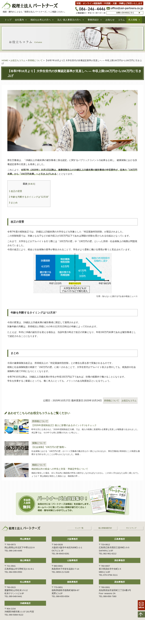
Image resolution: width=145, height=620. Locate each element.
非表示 (31, 184)
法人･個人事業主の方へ (69, 21)
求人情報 (132, 21)
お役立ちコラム (17, 60)
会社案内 (19, 21)
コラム (121, 21)
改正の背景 (15, 191)
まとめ (13, 202)
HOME (5, 60)
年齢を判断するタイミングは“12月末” (29, 196)
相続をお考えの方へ (40, 21)
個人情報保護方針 (105, 522)
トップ (8, 21)
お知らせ (110, 21)
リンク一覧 (79, 522)
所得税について (35, 60)
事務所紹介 (93, 21)
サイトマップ (131, 522)
